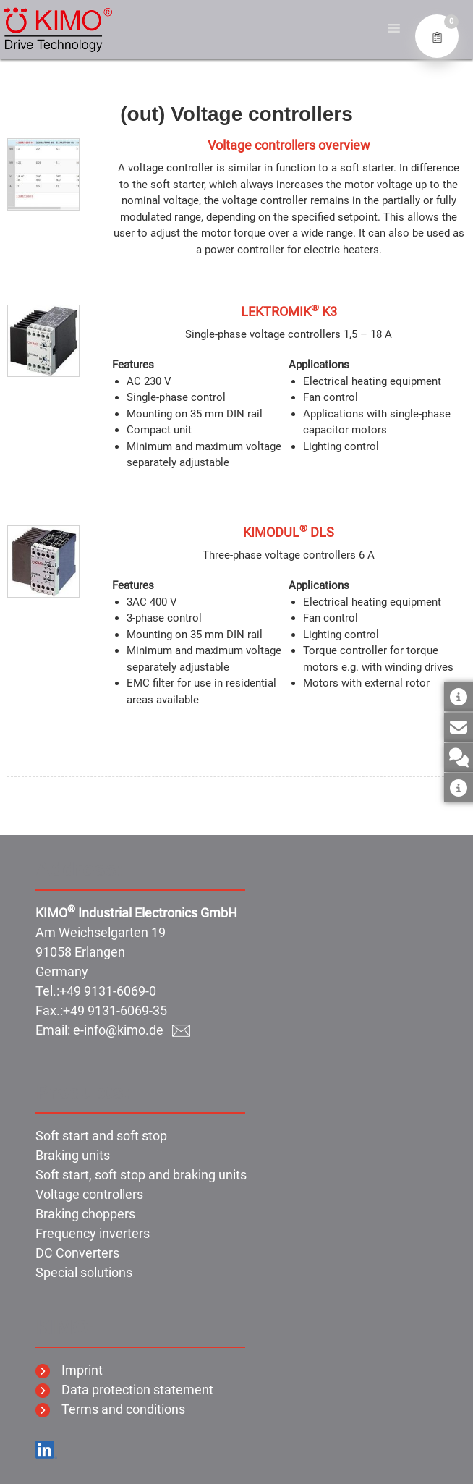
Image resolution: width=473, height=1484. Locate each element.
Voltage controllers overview (289, 145)
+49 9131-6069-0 (107, 990)
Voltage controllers (89, 1194)
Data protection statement (124, 1389)
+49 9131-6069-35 (115, 1010)
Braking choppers (85, 1213)
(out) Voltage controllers (236, 114)
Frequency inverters (92, 1233)
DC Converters (77, 1252)
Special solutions (83, 1272)
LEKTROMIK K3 (289, 311)
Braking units (72, 1155)
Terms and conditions (110, 1409)
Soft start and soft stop (101, 1135)
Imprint (69, 1370)
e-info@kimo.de (131, 1030)
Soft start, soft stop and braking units (141, 1174)
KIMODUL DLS (288, 532)
